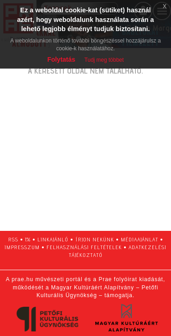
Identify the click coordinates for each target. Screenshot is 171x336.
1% (28, 239)
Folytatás (61, 59)
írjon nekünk (94, 239)
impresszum (22, 247)
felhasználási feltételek (84, 247)
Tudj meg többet (104, 60)
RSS (13, 239)
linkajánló (52, 239)
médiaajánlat (139, 239)
